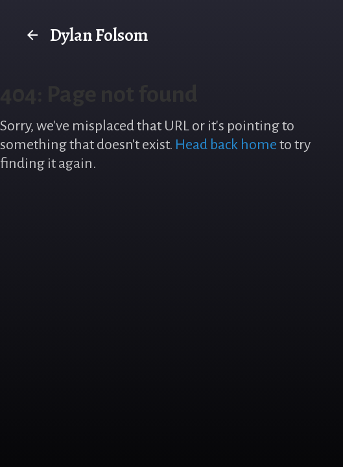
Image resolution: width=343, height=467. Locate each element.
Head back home (226, 144)
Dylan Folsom (86, 35)
